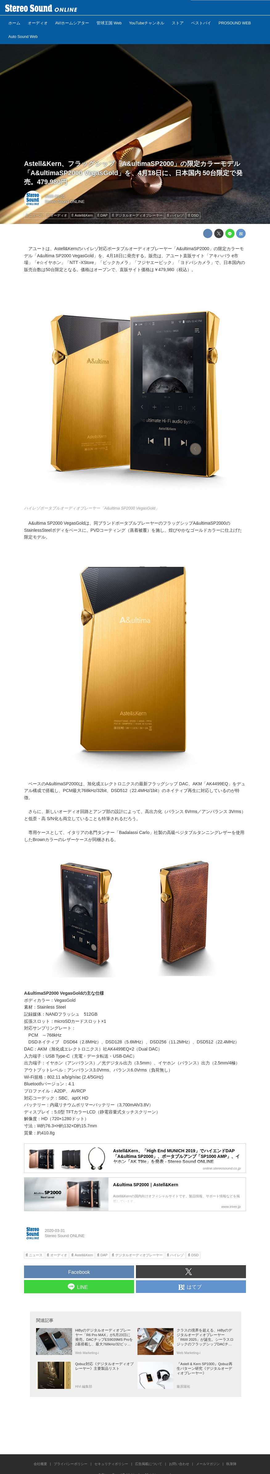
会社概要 (40, 1464)
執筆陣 (231, 1464)
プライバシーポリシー (71, 1464)
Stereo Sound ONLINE (64, 201)
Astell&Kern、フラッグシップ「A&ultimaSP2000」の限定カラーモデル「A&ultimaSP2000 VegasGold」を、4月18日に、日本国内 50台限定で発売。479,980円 (133, 172)
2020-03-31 (55, 196)
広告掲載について (148, 1464)
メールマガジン (208, 1464)
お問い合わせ (179, 1464)
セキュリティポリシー (111, 1464)
